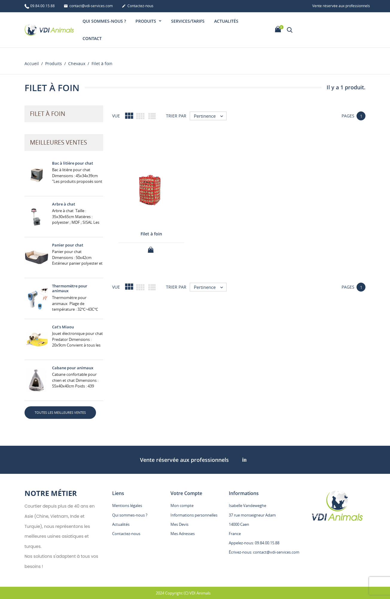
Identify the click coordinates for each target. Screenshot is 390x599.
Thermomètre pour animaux (69, 288)
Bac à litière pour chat (72, 163)
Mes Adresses (182, 533)
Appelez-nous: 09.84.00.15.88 (254, 543)
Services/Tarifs (188, 21)
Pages (348, 116)
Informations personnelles (193, 515)
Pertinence (210, 116)
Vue (116, 116)
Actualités (226, 21)
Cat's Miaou (63, 327)
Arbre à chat (63, 204)
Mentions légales (127, 505)
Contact (92, 38)
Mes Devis (179, 524)
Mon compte (182, 505)
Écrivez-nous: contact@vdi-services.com (264, 552)
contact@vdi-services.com (88, 6)
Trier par (176, 116)
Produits (146, 21)
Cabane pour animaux (72, 367)
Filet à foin (151, 234)
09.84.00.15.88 (40, 6)
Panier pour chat (67, 245)
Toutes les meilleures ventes (60, 412)
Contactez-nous (137, 6)
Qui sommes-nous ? (104, 21)
